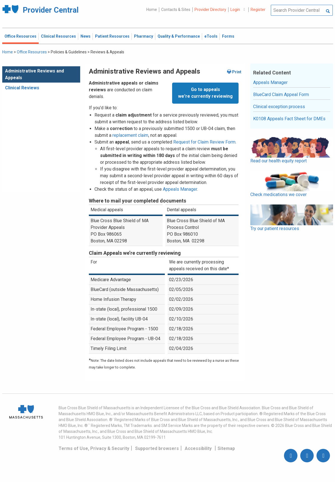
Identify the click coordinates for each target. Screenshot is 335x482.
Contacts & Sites (175, 9)
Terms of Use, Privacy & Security (94, 448)
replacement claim (130, 135)
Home (151, 9)
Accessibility (198, 448)
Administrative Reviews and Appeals (34, 74)
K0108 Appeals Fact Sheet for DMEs (289, 118)
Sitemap (226, 448)
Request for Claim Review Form (204, 142)
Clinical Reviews (22, 87)
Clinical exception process (279, 106)
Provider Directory (210, 9)
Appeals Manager (180, 189)
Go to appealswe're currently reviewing (205, 93)
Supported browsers (157, 448)
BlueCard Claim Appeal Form (281, 94)
